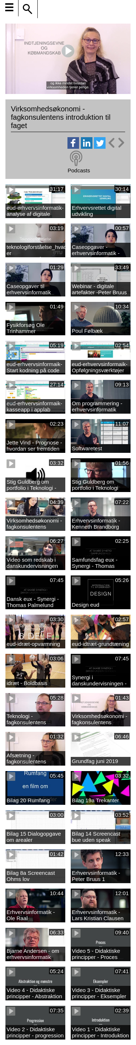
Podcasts (78, 170)
